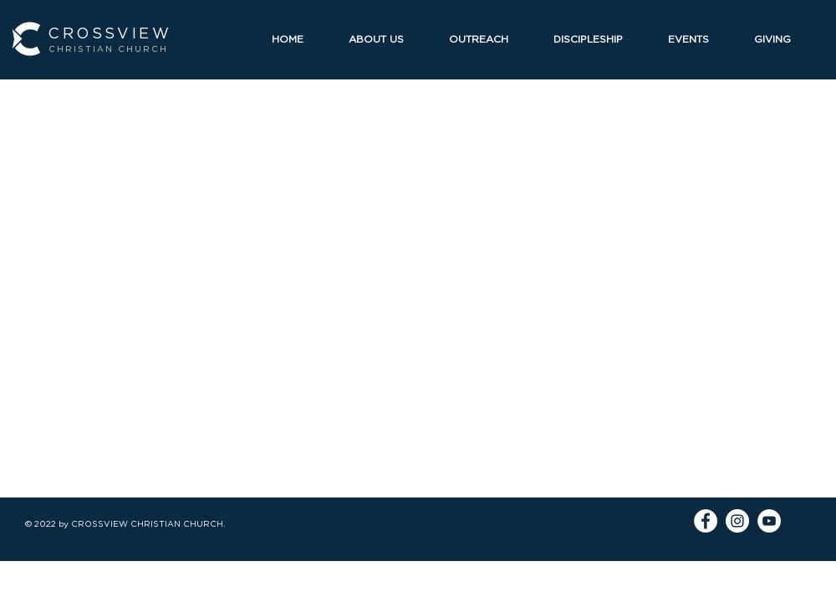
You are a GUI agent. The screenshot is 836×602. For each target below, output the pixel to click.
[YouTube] (769, 521)
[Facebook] (705, 521)
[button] (386, 39)
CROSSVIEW (109, 33)
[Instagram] (737, 521)
